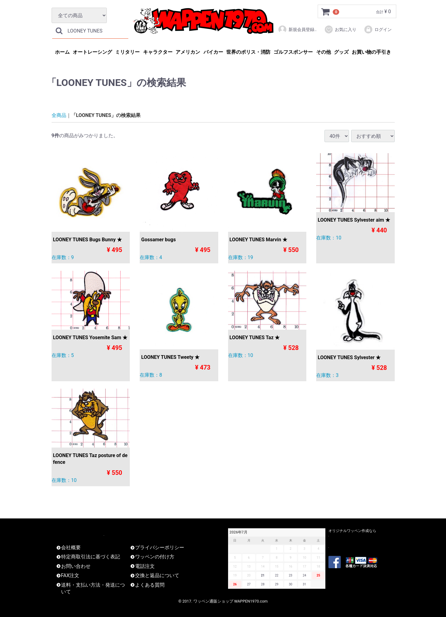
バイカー (213, 52)
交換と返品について (157, 575)
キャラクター (158, 52)
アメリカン (188, 52)
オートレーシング (92, 52)
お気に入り (340, 29)
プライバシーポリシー (159, 547)
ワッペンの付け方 (154, 557)
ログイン (378, 29)
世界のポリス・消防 (248, 52)
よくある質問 (150, 585)
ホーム (62, 52)
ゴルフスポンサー (293, 52)
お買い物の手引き (371, 52)
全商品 (59, 115)
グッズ (341, 52)
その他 (323, 52)
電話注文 (145, 566)
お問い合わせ (76, 566)
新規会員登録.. (297, 29)
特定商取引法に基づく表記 (90, 557)
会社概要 (71, 547)
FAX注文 (70, 575)
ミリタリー (127, 52)
